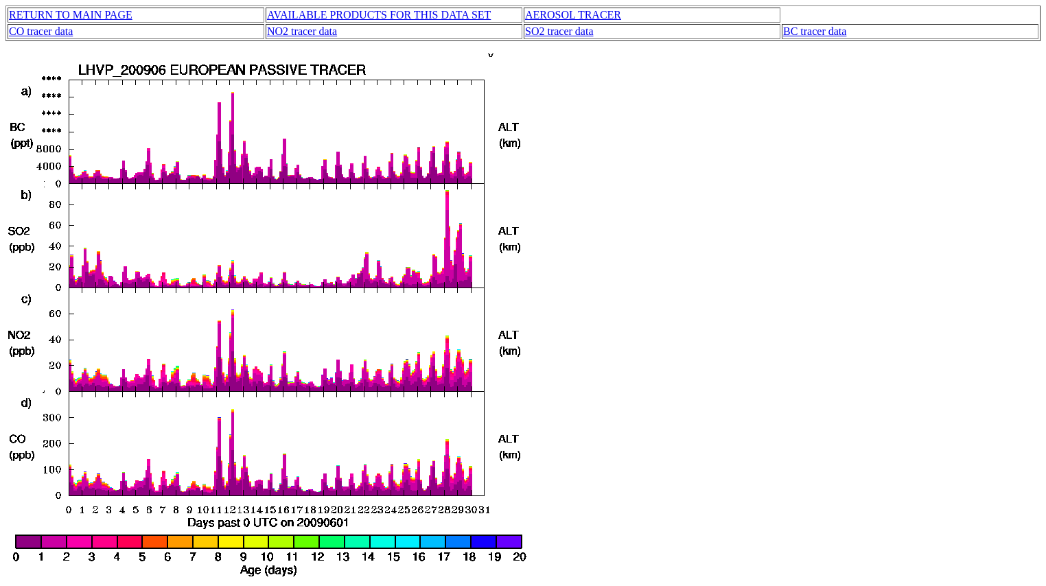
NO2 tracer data (302, 31)
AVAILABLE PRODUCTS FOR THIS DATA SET (379, 15)
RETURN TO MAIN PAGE (70, 15)
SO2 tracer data (559, 31)
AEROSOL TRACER (573, 15)
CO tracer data (41, 31)
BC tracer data (814, 31)
